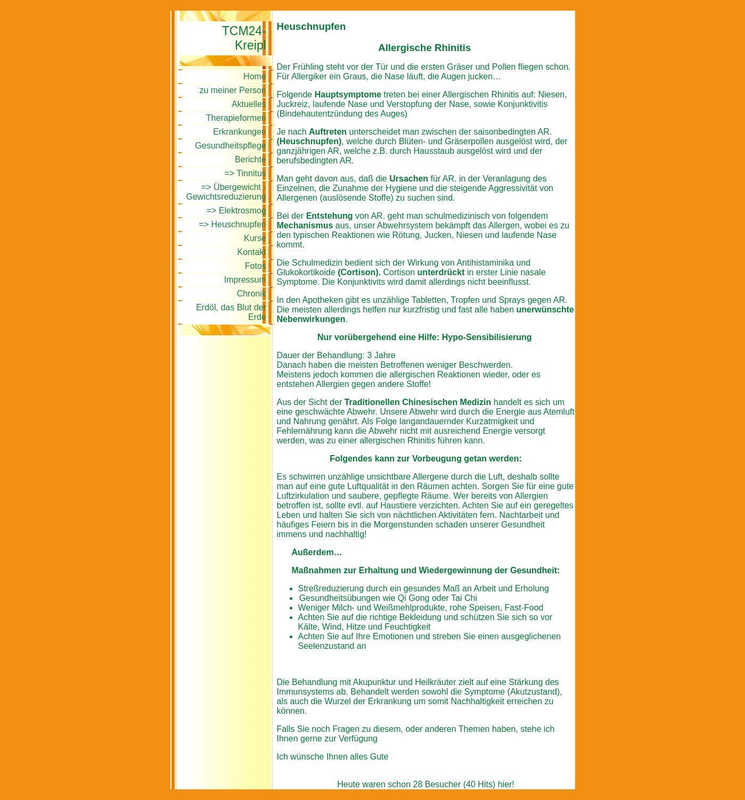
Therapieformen (236, 117)
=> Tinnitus (245, 173)
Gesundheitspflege (230, 145)
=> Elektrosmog (236, 210)
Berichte (250, 159)
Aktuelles (249, 104)
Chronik (251, 293)
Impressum (245, 279)
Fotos (255, 265)
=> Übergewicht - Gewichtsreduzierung (226, 192)
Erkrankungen (239, 131)
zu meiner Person (232, 90)
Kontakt (252, 252)
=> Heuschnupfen (232, 224)
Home (254, 76)
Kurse (255, 238)
